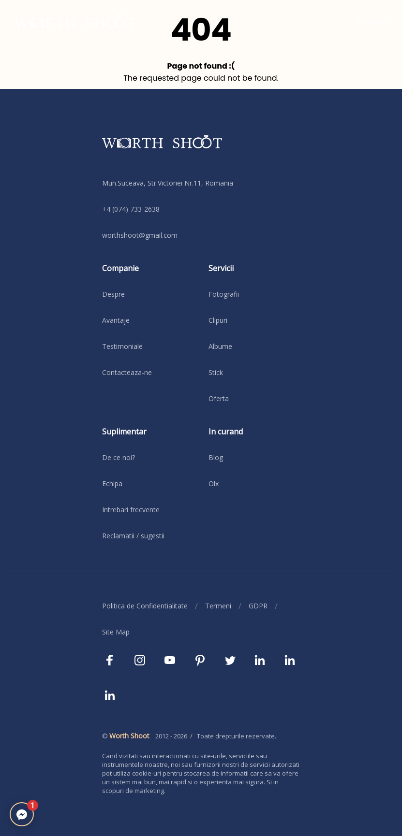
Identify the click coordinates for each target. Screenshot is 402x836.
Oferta (218, 398)
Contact (373, 21)
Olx (213, 483)
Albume (220, 346)
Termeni (218, 605)
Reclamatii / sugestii (133, 535)
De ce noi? (118, 457)
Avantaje (116, 320)
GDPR (258, 605)
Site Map (116, 631)
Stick (215, 372)
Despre (113, 294)
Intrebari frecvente (131, 509)
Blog (215, 457)
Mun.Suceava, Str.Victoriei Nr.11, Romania (167, 182)
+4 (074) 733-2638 (131, 209)
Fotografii (223, 294)
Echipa (112, 483)
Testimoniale (122, 346)
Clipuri (217, 320)
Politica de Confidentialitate (145, 605)
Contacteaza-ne (127, 372)
